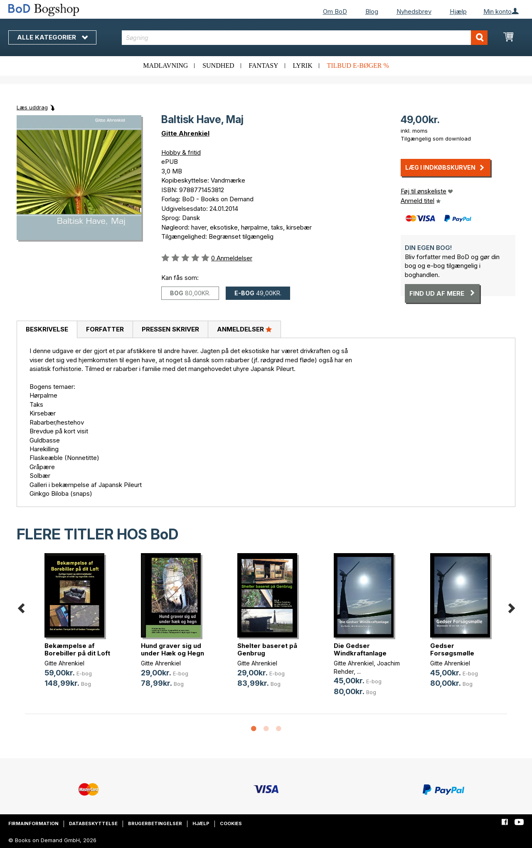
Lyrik (302, 65)
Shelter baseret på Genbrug (267, 649)
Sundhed (218, 65)
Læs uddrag (32, 107)
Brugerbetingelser (155, 823)
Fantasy (263, 65)
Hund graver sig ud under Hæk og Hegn (172, 649)
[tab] (47, 330)
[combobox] (305, 37)
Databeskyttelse (93, 823)
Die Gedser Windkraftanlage (360, 649)
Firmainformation (33, 823)
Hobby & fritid (181, 152)
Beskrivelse (47, 329)
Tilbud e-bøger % (358, 65)
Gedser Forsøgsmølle (452, 649)
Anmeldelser (244, 329)
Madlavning (165, 65)
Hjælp (458, 11)
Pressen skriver (170, 329)
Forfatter (105, 329)
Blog (371, 11)
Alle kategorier (52, 37)
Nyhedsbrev (414, 11)
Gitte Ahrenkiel (185, 133)
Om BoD (335, 11)
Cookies (231, 823)
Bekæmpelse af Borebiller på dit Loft (77, 649)
